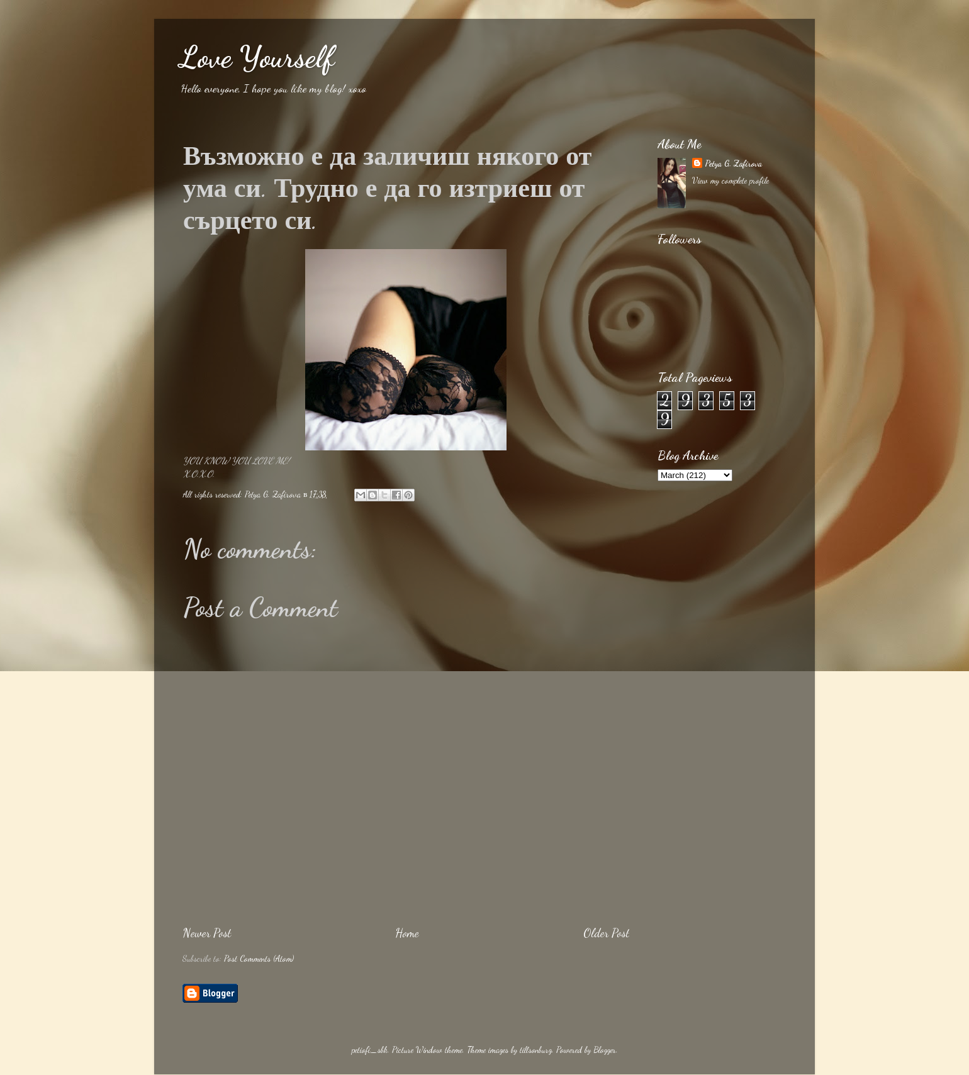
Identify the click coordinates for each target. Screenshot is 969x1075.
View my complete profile (730, 180)
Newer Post (206, 933)
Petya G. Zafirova (733, 164)
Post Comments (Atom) (259, 959)
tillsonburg (536, 1050)
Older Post (606, 933)
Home (407, 933)
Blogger (604, 1050)
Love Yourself (256, 57)
